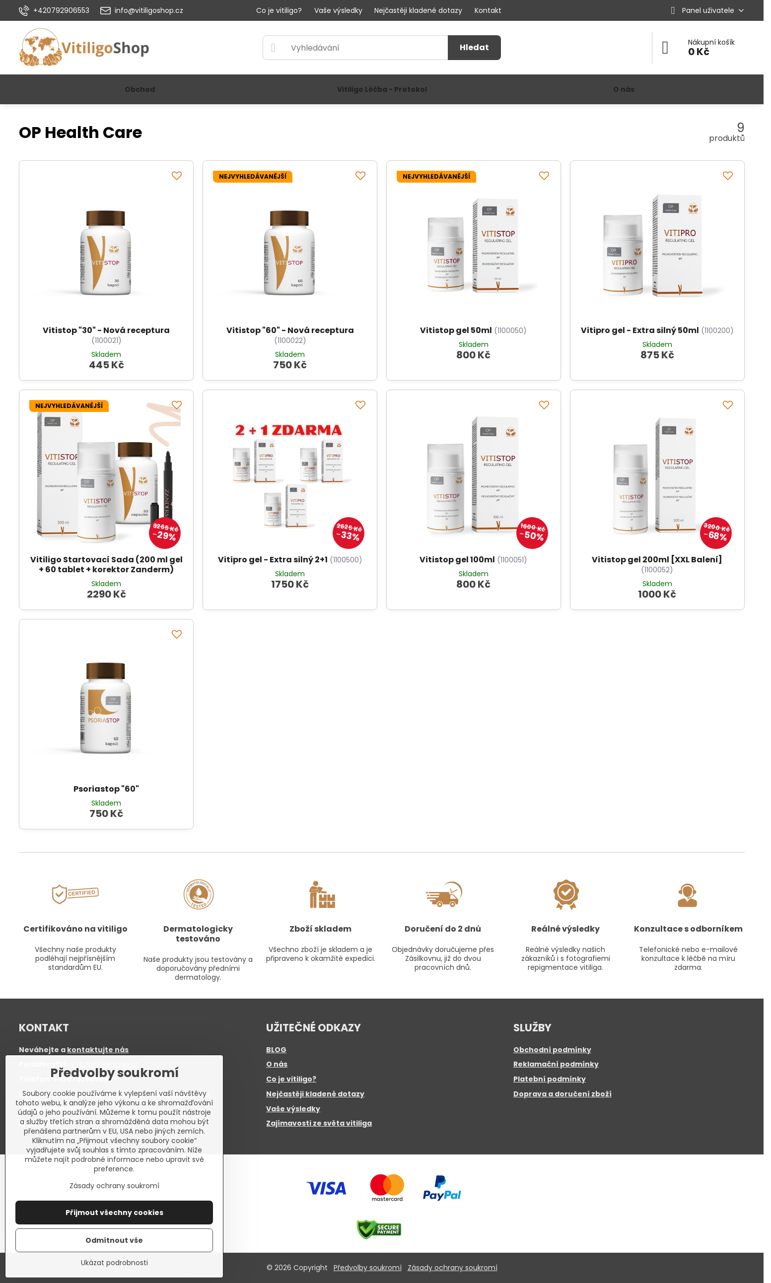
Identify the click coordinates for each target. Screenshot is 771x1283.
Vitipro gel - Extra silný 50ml (640, 330)
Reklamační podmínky (556, 1064)
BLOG (276, 1050)
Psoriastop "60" (106, 789)
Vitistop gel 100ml (457, 559)
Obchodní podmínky (552, 1050)
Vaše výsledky (293, 1109)
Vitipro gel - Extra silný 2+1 (273, 559)
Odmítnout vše (114, 1240)
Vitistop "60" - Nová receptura (290, 330)
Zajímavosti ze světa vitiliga (319, 1123)
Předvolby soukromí (368, 1268)
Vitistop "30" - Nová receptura (106, 330)
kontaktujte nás (98, 1050)
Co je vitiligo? (291, 1079)
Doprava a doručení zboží (562, 1094)
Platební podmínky (549, 1079)
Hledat (474, 47)
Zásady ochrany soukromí (452, 1268)
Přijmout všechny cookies (114, 1212)
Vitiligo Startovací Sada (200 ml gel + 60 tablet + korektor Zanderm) (106, 564)
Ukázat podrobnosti (114, 1263)
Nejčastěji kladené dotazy (315, 1094)
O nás (276, 1064)
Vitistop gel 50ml (456, 330)
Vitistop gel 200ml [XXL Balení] (657, 559)
